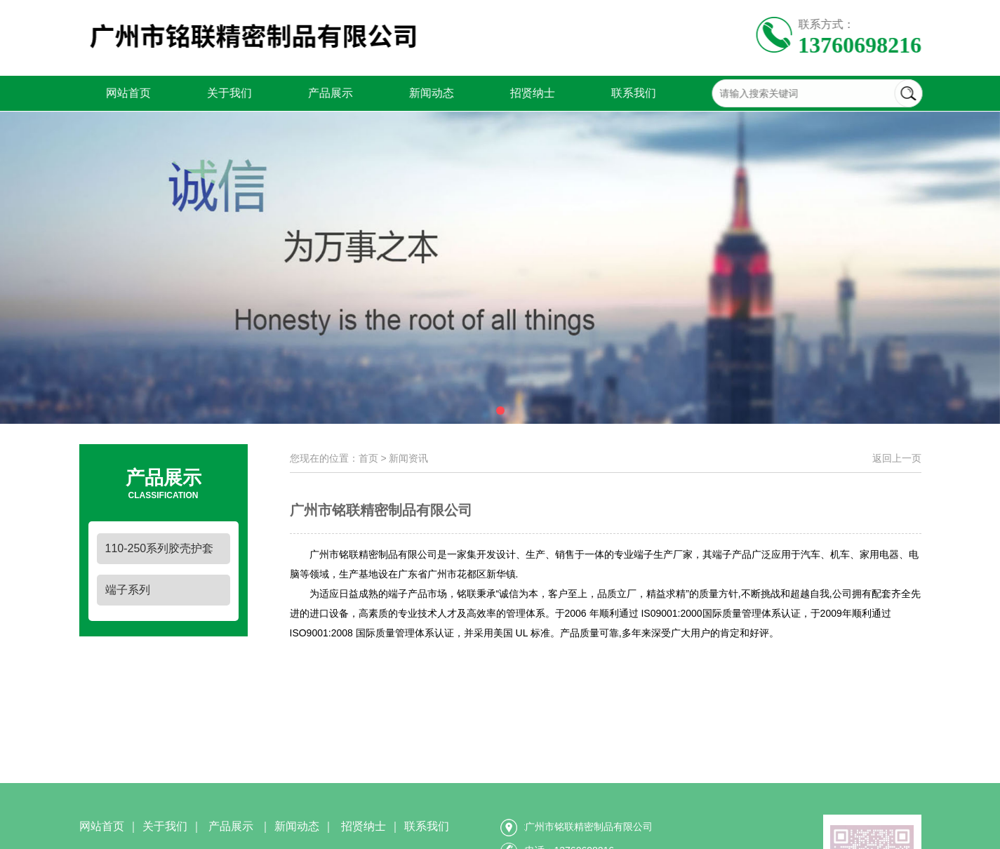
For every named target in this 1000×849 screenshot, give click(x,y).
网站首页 (101, 93)
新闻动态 (404, 93)
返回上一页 (896, 458)
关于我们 (202, 93)
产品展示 (303, 93)
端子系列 (127, 590)
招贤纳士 (506, 93)
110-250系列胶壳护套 (159, 548)
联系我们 (607, 93)
